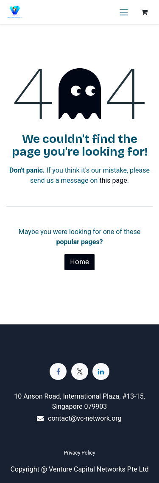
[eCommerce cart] (144, 11)
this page (113, 180)
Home (79, 262)
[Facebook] (58, 371)
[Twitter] (79, 371)
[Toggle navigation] (123, 12)
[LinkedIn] (100, 371)
